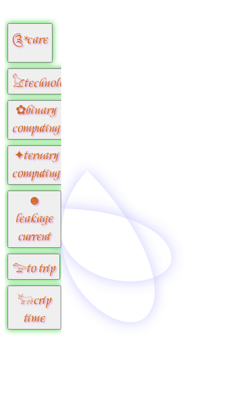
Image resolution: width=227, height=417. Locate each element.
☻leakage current (34, 219)
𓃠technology (44, 84)
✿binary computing (36, 120)
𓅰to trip (33, 269)
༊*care (30, 40)
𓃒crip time (34, 310)
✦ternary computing (36, 165)
